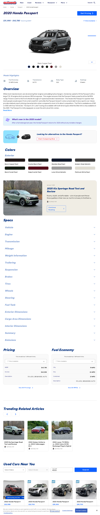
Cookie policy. (8, 513)
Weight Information (50, 255)
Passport (20, 7)
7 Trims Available (90, 21)
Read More (7, 110)
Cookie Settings (67, 510)
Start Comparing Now (47, 139)
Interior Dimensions (50, 326)
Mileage (50, 248)
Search (86, 470)
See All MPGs (74, 388)
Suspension (50, 269)
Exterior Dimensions (50, 311)
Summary (50, 333)
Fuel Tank (50, 304)
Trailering (50, 262)
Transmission (50, 241)
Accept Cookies (81, 510)
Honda (12, 7)
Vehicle (50, 227)
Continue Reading (56, 209)
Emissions (50, 340)
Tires (50, 283)
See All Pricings (26, 388)
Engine (50, 234)
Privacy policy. (54, 511)
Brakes (50, 276)
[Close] (97, 510)
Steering (50, 297)
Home (4, 7)
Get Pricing (87, 13)
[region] (50, 510)
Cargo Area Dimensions (50, 318)
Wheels (50, 290)
